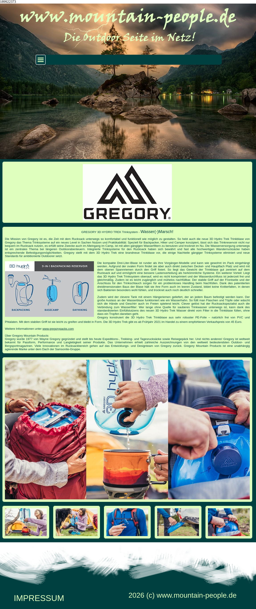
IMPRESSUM (39, 598)
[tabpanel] (127, 290)
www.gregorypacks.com (58, 328)
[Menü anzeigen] (41, 60)
